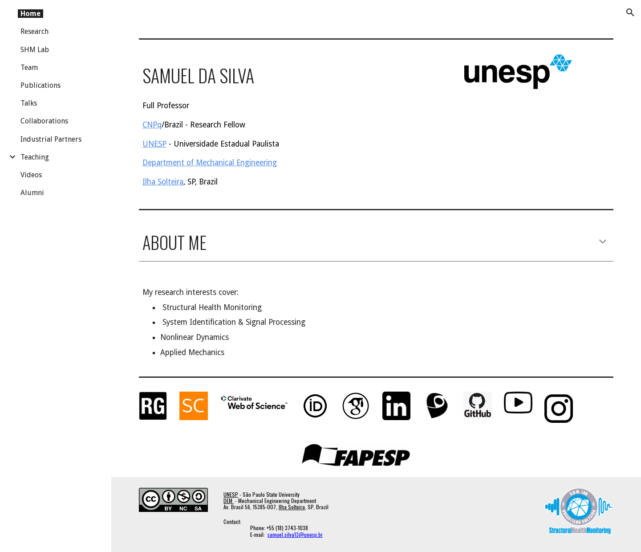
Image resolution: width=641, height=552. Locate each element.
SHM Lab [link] (34, 49)
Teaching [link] (34, 157)
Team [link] (29, 67)
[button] (630, 12)
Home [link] (30, 13)
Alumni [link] (32, 192)
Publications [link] (40, 85)
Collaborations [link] (44, 121)
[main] (275, 73)
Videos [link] (31, 175)
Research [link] (34, 31)
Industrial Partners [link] (50, 139)
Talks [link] (28, 103)
